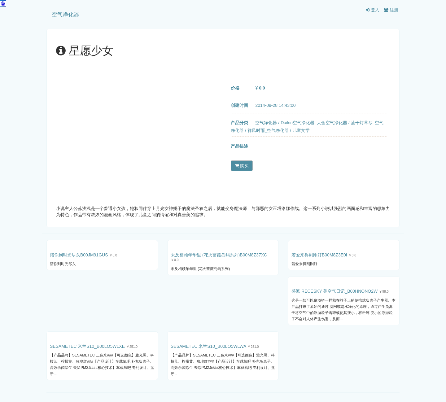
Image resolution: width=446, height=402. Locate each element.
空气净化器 (65, 14)
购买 (242, 165)
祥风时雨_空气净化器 (268, 130)
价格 (235, 87)
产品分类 (239, 122)
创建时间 (239, 105)
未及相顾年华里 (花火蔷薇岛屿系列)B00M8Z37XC (219, 254)
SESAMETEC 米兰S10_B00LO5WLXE (87, 346)
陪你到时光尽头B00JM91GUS (79, 254)
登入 (372, 9)
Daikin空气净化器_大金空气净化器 (314, 122)
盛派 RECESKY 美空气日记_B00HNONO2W (334, 291)
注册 (391, 9)
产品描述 (239, 146)
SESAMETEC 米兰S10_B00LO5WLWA (208, 346)
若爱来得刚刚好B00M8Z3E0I (319, 254)
